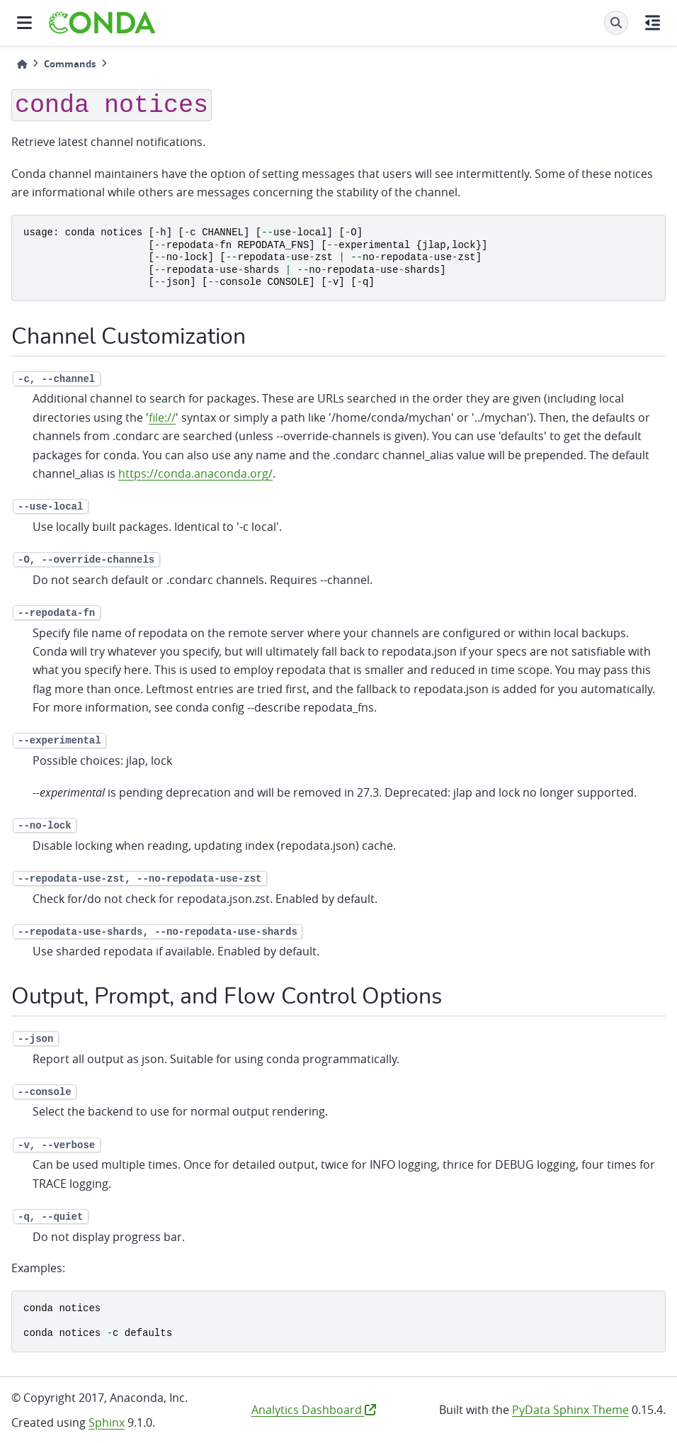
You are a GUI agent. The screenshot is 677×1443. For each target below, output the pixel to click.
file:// (162, 417)
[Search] (616, 23)
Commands (70, 63)
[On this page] (652, 23)
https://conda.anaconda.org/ (195, 473)
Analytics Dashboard (313, 1409)
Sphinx (107, 1422)
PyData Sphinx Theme (570, 1409)
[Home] (22, 64)
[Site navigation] (24, 23)
